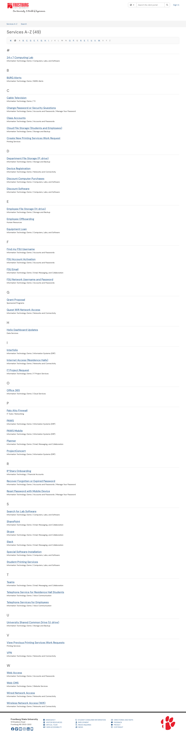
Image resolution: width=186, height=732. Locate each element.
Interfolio (12, 350)
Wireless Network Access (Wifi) (26, 703)
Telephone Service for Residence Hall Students (35, 592)
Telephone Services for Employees (28, 602)
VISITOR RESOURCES (52, 722)
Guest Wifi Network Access (23, 309)
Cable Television (16, 97)
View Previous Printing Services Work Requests (35, 642)
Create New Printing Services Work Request (33, 138)
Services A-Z (12, 24)
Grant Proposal (16, 299)
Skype (10, 531)
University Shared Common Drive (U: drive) (33, 622)
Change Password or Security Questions (31, 108)
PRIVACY (116, 725)
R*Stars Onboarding (19, 471)
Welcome (10, 17)
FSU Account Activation (21, 259)
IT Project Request (18, 370)
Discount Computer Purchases (25, 178)
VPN (9, 652)
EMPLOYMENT (82, 722)
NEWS (79, 727)
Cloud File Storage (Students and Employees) (34, 128)
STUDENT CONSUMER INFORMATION (91, 720)
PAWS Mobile (15, 430)
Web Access (14, 672)
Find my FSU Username (21, 249)
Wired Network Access (21, 693)
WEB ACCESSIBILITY (52, 727)
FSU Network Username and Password (30, 279)
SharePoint (13, 521)
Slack (10, 541)
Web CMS (13, 682)
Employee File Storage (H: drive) (26, 209)
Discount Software (18, 188)
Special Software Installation (24, 551)
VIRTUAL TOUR (50, 725)
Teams (10, 582)
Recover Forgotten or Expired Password (31, 481)
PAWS (10, 420)
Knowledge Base (36, 17)
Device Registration (18, 168)
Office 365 (13, 390)
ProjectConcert (16, 451)
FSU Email (12, 269)
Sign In (176, 5)
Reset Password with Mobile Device (28, 491)
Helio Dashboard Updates (22, 329)
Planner (11, 440)
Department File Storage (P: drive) (28, 158)
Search (24, 24)
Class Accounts (16, 118)
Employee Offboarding (20, 219)
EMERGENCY (49, 720)
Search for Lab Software (21, 511)
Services (21, 17)
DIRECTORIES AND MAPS (122, 720)
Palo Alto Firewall (17, 410)
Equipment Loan (17, 229)
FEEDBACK (116, 722)
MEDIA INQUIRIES (83, 725)
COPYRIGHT (117, 727)
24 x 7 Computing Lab (20, 57)
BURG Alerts (14, 77)
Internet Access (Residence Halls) (27, 360)
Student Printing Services (22, 562)
